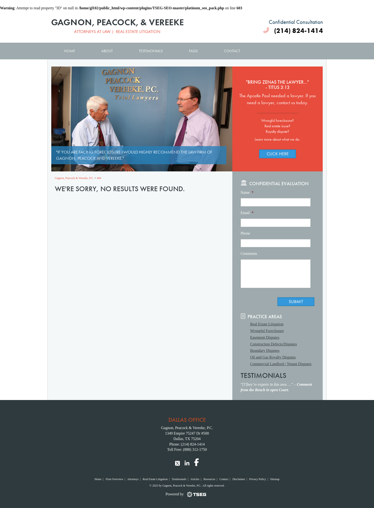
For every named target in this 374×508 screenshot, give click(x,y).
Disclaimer (239, 479)
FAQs (193, 50)
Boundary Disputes (265, 351)
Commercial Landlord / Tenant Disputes (281, 364)
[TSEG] (187, 494)
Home (69, 50)
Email (247, 213)
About (107, 50)
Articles (194, 479)
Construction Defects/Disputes (273, 344)
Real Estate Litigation (267, 324)
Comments (249, 253)
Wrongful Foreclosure (267, 331)
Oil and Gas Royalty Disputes (273, 357)
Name (247, 192)
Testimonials (151, 50)
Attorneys (132, 479)
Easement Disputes (264, 337)
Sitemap (274, 479)
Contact (232, 50)
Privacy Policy (257, 479)
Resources (209, 479)
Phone (245, 233)
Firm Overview (114, 479)
